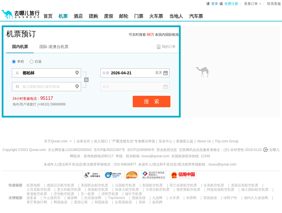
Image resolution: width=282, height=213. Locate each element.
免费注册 (231, 4)
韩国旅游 (101, 202)
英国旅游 (210, 198)
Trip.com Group (226, 141)
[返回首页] (20, 12)
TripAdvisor (116, 198)
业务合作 (83, 141)
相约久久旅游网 (256, 198)
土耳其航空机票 (39, 190)
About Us (204, 141)
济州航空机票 (64, 194)
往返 (36, 61)
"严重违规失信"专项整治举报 (133, 141)
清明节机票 (109, 194)
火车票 (174, 198)
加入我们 (101, 141)
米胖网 (191, 198)
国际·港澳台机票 (54, 46)
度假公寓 (81, 202)
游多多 (32, 198)
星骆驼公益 (184, 141)
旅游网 (72, 198)
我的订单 (169, 47)
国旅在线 (139, 198)
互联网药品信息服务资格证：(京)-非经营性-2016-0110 (220, 150)
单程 (18, 61)
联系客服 (274, 4)
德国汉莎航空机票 (60, 185)
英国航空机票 (98, 190)
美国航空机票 (152, 185)
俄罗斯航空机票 (188, 190)
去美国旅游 (123, 202)
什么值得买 (52, 198)
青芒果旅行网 (37, 202)
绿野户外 (230, 198)
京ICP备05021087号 (109, 150)
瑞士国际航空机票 (255, 190)
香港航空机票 (37, 194)
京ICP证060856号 (140, 150)
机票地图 (33, 185)
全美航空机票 (214, 185)
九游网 (157, 198)
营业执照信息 (166, 150)
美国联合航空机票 (94, 185)
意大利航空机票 (69, 190)
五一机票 (87, 194)
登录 (214, 4)
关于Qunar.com (56, 141)
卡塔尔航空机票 (158, 190)
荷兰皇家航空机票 (183, 185)
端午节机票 (133, 194)
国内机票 (20, 46)
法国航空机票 (125, 185)
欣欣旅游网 (92, 198)
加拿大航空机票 (127, 190)
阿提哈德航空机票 (220, 190)
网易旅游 (60, 202)
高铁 (142, 202)
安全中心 (165, 141)
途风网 (157, 202)
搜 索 (151, 101)
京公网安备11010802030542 (70, 150)
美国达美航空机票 (244, 185)
